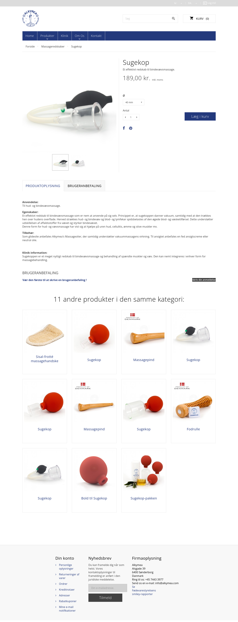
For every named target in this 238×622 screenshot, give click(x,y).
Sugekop (94, 360)
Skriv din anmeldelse (204, 279)
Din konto (64, 559)
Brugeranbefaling (85, 185)
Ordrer (63, 585)
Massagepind (143, 360)
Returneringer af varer (69, 577)
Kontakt (91, 36)
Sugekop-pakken (144, 499)
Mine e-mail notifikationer (67, 610)
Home (29, 36)
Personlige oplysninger (66, 568)
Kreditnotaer (67, 591)
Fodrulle (193, 430)
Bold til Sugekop (94, 499)
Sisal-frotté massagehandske (45, 359)
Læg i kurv (200, 116)
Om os (76, 36)
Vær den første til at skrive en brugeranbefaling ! (54, 280)
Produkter (46, 36)
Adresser (64, 597)
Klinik (62, 36)
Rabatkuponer (68, 603)
